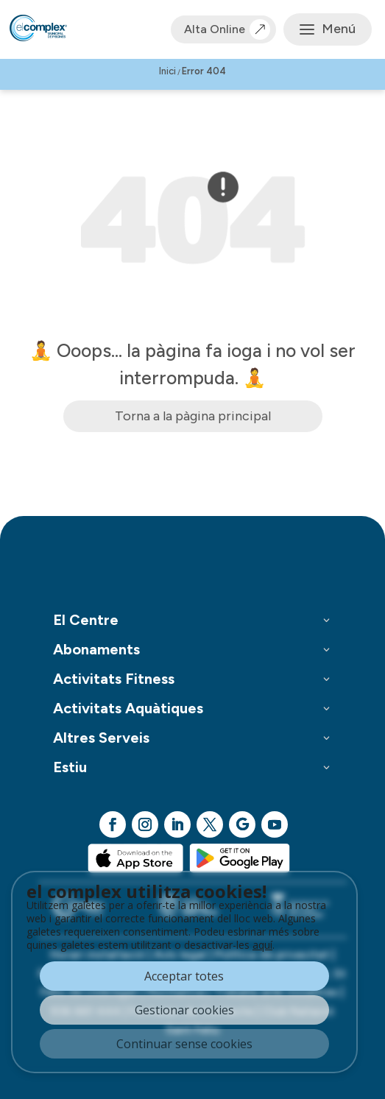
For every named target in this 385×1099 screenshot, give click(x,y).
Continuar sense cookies (184, 1044)
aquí (262, 945)
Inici (167, 71)
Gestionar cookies (184, 1010)
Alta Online (223, 29)
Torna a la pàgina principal (193, 416)
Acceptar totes (184, 976)
